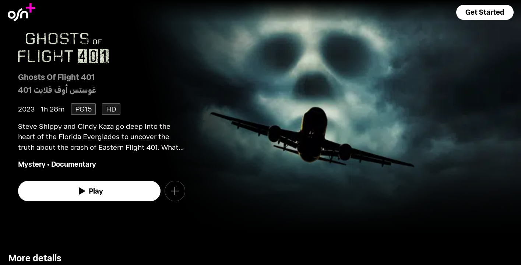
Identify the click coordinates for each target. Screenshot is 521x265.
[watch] (89, 191)
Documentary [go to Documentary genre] (73, 164)
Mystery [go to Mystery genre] (32, 164)
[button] (485, 12)
